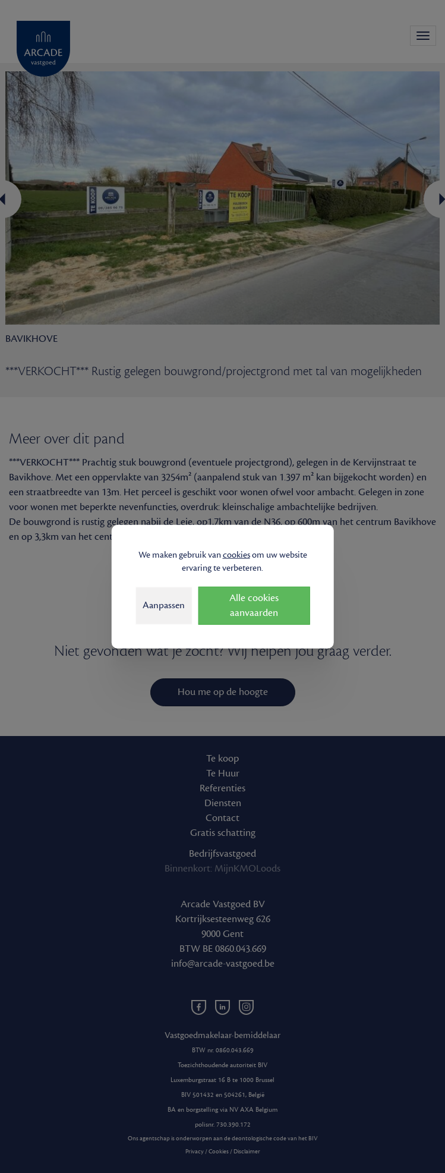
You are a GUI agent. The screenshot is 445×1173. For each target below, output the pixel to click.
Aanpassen (164, 605)
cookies (236, 554)
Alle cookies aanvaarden (254, 605)
